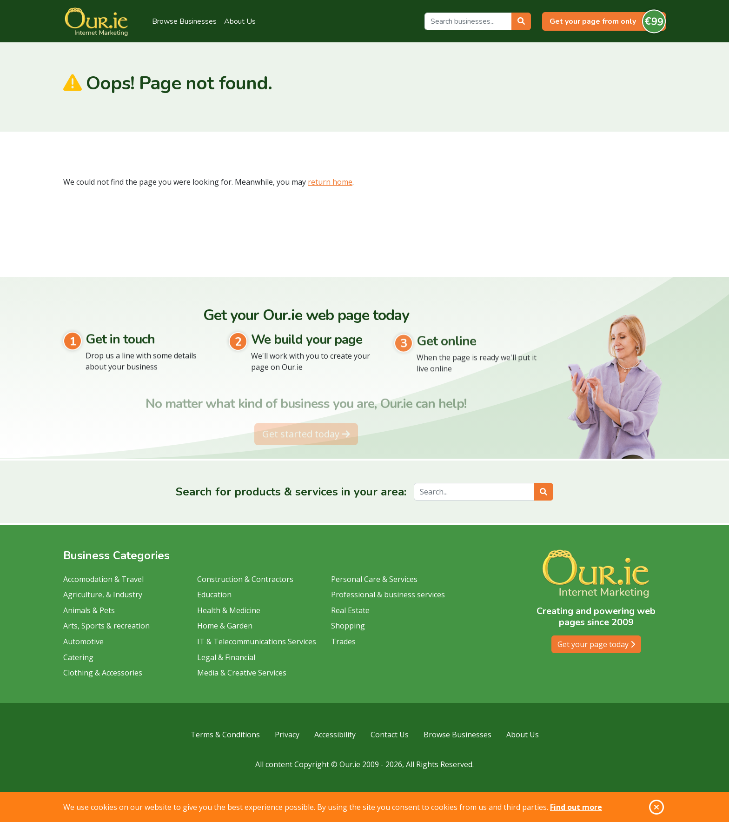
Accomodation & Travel (103, 579)
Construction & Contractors (245, 579)
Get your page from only (608, 21)
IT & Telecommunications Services (256, 641)
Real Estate (350, 610)
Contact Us (390, 734)
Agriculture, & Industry (102, 594)
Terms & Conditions (225, 734)
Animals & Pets (89, 610)
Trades (343, 641)
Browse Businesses (184, 21)
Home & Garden (224, 626)
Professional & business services (388, 594)
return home (330, 182)
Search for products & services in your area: (291, 491)
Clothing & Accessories (102, 673)
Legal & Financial (226, 657)
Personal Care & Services (374, 579)
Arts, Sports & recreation (106, 626)
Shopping (348, 626)
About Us (240, 21)
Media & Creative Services (241, 673)
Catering (78, 657)
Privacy (287, 734)
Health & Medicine (228, 610)
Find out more (576, 807)
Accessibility (335, 734)
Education (214, 594)
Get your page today (596, 644)
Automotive (83, 641)
